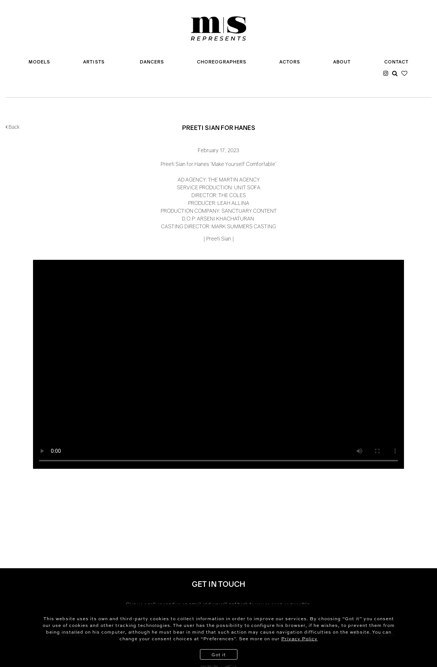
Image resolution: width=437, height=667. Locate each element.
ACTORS (289, 62)
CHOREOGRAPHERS (221, 62)
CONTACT (396, 62)
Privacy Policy (299, 638)
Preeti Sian (218, 238)
